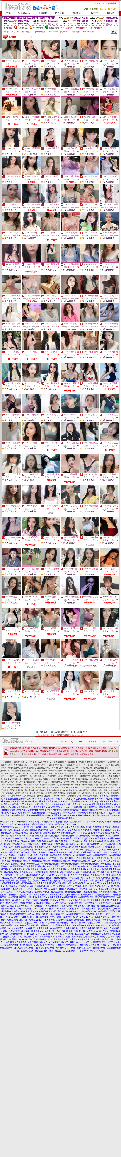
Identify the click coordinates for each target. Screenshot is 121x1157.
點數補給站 (24, 13)
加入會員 (59, 13)
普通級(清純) (54, 28)
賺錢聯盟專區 (80, 732)
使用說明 (76, 13)
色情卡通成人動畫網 (61, 735)
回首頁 (7, 13)
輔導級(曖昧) (38, 28)
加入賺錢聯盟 (61, 732)
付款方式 (93, 13)
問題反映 (110, 13)
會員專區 (43, 13)
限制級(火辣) (23, 28)
